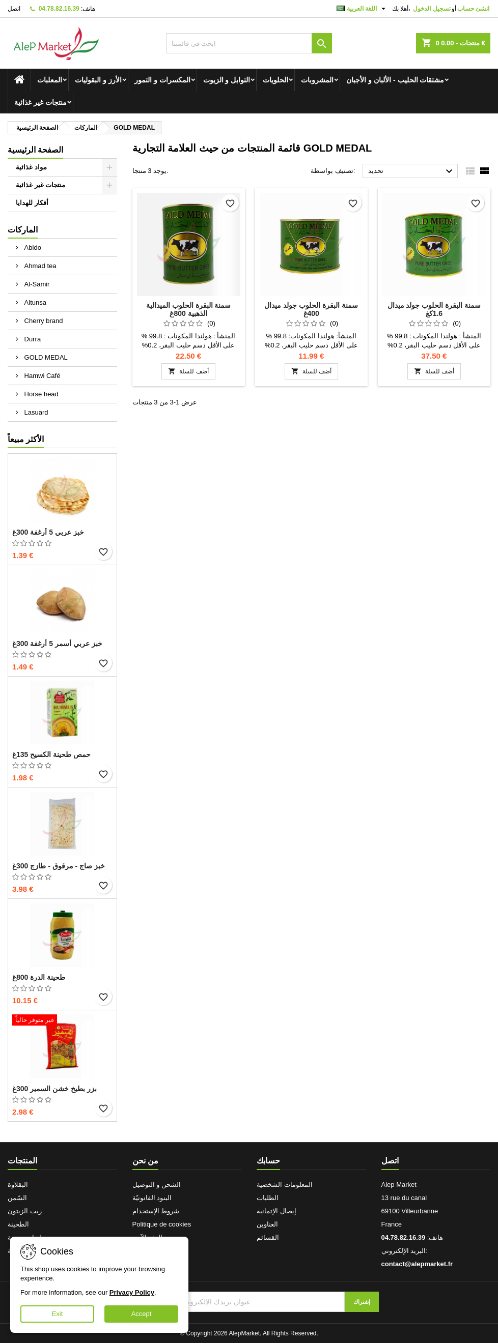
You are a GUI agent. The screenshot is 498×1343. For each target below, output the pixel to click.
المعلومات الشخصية (285, 1184)
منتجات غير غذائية (40, 102)
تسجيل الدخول (431, 8)
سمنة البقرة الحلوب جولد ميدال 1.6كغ (434, 309)
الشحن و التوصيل (156, 1184)
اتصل (14, 8)
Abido (31, 247)
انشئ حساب (473, 8)
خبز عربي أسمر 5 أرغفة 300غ (57, 643)
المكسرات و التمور (162, 80)
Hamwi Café (41, 375)
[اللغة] (362, 8)
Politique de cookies (161, 1224)
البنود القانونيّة (152, 1198)
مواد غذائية (31, 167)
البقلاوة (18, 1184)
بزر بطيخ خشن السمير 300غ (54, 1089)
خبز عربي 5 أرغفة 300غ (48, 532)
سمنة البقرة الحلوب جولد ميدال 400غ (311, 309)
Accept (141, 1314)
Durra (31, 339)
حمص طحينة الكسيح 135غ (51, 754)
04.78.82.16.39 (59, 8)
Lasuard (35, 412)
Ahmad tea (39, 266)
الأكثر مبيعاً (26, 439)
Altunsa (34, 302)
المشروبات (317, 80)
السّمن (17, 1198)
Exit (57, 1314)
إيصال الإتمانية (276, 1211)
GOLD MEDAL (45, 357)
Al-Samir (35, 284)
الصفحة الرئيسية (35, 149)
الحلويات (275, 80)
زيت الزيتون (25, 1211)
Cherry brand (42, 321)
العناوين (267, 1224)
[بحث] (249, 43)
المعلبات (49, 80)
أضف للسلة (188, 371)
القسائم (268, 1237)
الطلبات (268, 1198)
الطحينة (18, 1224)
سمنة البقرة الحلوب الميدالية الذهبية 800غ (188, 309)
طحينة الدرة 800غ (38, 977)
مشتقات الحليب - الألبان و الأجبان (395, 80)
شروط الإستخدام (156, 1211)
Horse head (40, 394)
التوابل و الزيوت (227, 80)
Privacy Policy (131, 1292)
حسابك (268, 1160)
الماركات (23, 229)
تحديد (411, 171)
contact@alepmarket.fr (417, 1264)
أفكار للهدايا (32, 203)
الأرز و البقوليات (98, 80)
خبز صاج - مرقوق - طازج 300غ (58, 866)
